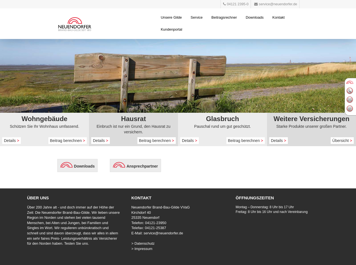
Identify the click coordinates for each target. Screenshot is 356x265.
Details (11, 140)
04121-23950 (155, 223)
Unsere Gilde (171, 17)
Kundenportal (171, 29)
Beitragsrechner (224, 17)
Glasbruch (222, 118)
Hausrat (133, 118)
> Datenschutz (142, 243)
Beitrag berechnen (67, 140)
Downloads (254, 17)
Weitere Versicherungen (312, 118)
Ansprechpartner (142, 166)
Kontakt (278, 17)
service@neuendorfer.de (163, 233)
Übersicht (342, 140)
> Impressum (141, 249)
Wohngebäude (45, 118)
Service (196, 17)
